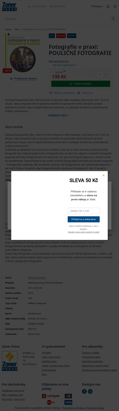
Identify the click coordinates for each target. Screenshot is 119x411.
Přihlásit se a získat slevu (83, 219)
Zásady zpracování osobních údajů (83, 232)
